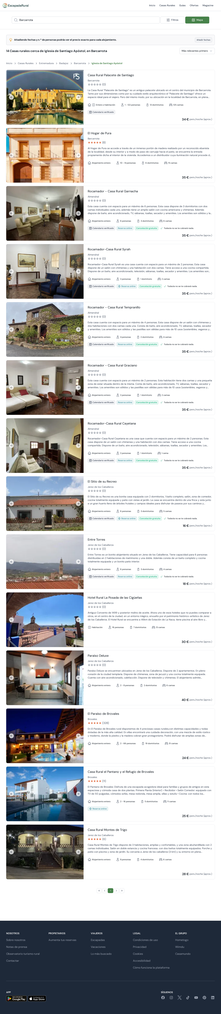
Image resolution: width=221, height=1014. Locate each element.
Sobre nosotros (15, 940)
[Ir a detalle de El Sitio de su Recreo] (45, 503)
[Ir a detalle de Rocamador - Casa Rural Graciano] (45, 387)
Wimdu (179, 947)
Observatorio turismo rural (23, 954)
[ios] (37, 999)
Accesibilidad (141, 961)
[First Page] (99, 890)
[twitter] (179, 999)
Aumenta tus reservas (62, 940)
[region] (45, 97)
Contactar (12, 961)
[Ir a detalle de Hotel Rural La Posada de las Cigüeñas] (45, 619)
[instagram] (171, 999)
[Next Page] (116, 890)
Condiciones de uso (145, 940)
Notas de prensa (16, 947)
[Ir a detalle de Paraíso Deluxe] (45, 677)
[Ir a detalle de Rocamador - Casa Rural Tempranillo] (45, 329)
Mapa (197, 20)
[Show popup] (159, 20)
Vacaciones (98, 947)
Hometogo (181, 940)
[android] (16, 999)
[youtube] (196, 999)
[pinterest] (204, 999)
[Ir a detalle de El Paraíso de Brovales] (45, 736)
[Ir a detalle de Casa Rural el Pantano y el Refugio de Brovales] (45, 794)
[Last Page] (121, 890)
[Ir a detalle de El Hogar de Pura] (45, 155)
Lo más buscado (101, 954)
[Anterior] (11, 97)
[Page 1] (110, 890)
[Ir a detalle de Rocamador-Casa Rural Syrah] (45, 271)
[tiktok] (188, 999)
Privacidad (139, 947)
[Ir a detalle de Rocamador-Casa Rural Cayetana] (45, 445)
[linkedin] (213, 999)
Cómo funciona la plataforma (151, 967)
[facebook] (163, 999)
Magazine (208, 7)
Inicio (152, 7)
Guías (182, 7)
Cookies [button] (138, 954)
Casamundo (182, 954)
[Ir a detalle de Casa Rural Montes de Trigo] (45, 852)
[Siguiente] (78, 97)
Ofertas (194, 7)
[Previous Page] (104, 890)
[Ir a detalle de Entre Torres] (45, 561)
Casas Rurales (167, 7)
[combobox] (86, 20)
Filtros (172, 20)
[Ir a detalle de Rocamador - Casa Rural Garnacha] (45, 213)
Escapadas (98, 940)
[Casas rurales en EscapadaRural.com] (15, 5)
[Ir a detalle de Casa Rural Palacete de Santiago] (45, 97)
